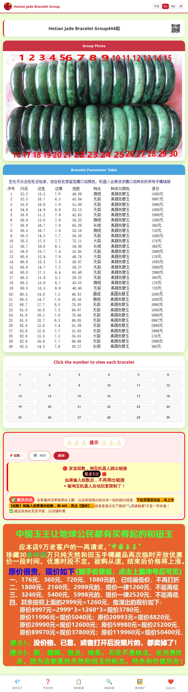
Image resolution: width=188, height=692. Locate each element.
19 (20, 410)
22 (109, 410)
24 (168, 410)
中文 (152, 6)
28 (109, 422)
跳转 (65, 462)
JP (180, 6)
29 (138, 422)
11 (138, 387)
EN (162, 6)
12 (168, 387)
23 (138, 410)
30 (168, 422)
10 (109, 387)
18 (168, 399)
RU (171, 6)
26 (49, 422)
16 (109, 399)
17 (138, 399)
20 (49, 410)
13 (20, 399)
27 (79, 422)
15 (79, 399)
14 (49, 399)
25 (20, 422)
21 (79, 410)
